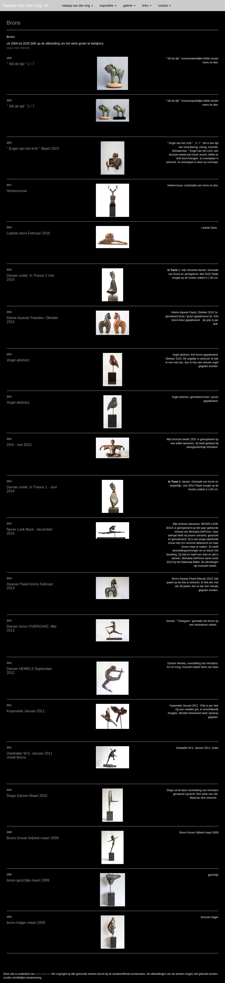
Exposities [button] (108, 5)
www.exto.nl (42, 973)
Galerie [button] (129, 5)
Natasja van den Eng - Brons (29, 5)
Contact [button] (164, 5)
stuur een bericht (18, 48)
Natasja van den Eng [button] (77, 5)
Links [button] (146, 5)
